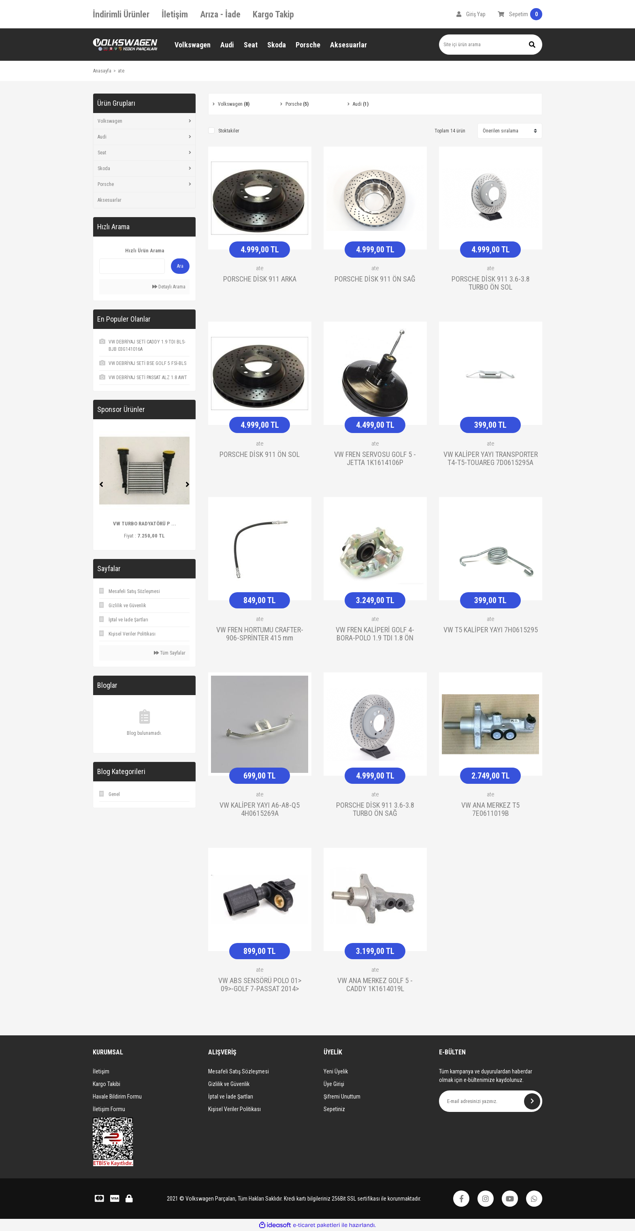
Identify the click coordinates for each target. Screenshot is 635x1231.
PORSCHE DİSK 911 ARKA (259, 279)
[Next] (187, 484)
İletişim (175, 14)
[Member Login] (471, 14)
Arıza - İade (220, 14)
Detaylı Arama (168, 287)
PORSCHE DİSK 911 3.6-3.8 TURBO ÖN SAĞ (375, 809)
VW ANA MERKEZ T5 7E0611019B (490, 809)
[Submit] (532, 1101)
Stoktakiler (228, 131)
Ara (180, 266)
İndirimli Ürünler (121, 14)
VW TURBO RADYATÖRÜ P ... (144, 524)
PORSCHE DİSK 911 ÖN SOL (259, 454)
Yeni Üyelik (336, 1071)
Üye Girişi (334, 1084)
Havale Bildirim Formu (117, 1096)
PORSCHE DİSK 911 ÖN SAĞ (375, 279)
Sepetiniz (334, 1109)
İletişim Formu (109, 1109)
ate (121, 71)
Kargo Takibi (106, 1084)
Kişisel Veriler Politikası (234, 1109)
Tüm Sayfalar (169, 653)
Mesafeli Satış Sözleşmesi (238, 1071)
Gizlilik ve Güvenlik (228, 1084)
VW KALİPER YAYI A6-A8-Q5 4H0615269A (259, 809)
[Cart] (520, 14)
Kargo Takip (273, 14)
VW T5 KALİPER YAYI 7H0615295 (490, 630)
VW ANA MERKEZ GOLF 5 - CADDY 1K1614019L (375, 985)
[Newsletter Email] (490, 1101)
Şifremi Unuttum (342, 1096)
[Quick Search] (132, 266)
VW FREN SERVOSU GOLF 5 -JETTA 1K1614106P (375, 458)
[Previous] (101, 484)
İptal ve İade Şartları (230, 1096)
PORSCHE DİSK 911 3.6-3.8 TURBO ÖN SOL (491, 283)
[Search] (490, 44)
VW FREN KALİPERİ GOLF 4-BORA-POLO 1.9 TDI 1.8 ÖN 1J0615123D (375, 634)
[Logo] (125, 44)
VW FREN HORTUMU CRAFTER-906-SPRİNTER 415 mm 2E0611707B (259, 634)
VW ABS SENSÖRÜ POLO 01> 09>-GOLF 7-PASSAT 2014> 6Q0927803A (259, 985)
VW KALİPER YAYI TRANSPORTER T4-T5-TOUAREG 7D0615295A (490, 458)
